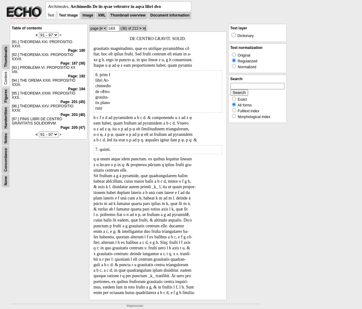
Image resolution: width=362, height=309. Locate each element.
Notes (6, 138)
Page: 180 (76, 50)
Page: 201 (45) (73, 102)
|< (101, 28)
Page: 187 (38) (73, 63)
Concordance (6, 160)
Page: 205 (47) (73, 127)
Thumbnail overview (128, 15)
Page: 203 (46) (73, 115)
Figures (6, 95)
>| (144, 28)
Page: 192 (76, 76)
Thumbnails (6, 57)
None (6, 180)
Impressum (135, 305)
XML (102, 15)
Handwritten (6, 117)
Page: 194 (76, 89)
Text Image (68, 15)
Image (88, 15)
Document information (169, 15)
